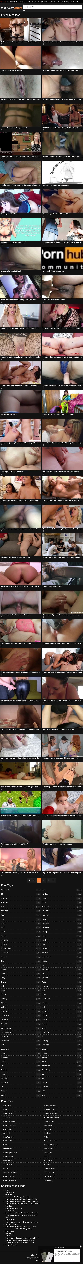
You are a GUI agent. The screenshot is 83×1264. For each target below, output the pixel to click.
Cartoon (21, 994)
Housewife (62, 911)
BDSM (21, 932)
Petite (62, 982)
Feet (21, 1066)
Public (62, 994)
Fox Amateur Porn (53, 1)
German (21, 1091)
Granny (21, 1095)
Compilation (21, 1015)
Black (21, 961)
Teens (62, 1061)
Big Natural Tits (21, 948)
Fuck (7, 1190)
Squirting (62, 1041)
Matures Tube (8, 1156)
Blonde (21, 965)
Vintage (62, 1082)
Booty (21, 978)
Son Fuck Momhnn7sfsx (13, 1208)
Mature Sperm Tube (10, 1153)
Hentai (62, 902)
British (21, 986)
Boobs (21, 974)
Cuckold (21, 1024)
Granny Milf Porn (9, 1176)
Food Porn (47, 1133)
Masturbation (62, 957)
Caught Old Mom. (11, 1245)
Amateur (21, 898)
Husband (62, 915)
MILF (62, 965)
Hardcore (62, 898)
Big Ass (21, 936)
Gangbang (21, 1082)
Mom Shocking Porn (51, 1113)
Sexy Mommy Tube (9, 1172)
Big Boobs (21, 940)
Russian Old (7, 1149)
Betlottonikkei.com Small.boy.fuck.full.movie (20, 1240)
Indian (62, 919)
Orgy (62, 974)
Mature (62, 961)
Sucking (62, 1053)
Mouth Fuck (9, 1233)
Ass (21, 919)
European (21, 1057)
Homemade (62, 907)
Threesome (62, 1066)
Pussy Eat (8, 1236)
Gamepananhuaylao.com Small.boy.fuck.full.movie (22, 1222)
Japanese (62, 927)
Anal (21, 907)
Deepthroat (21, 1041)
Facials (21, 1061)
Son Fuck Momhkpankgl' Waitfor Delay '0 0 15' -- (21, 1199)
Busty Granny (8, 1160)
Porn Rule (6, 1133)
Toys (62, 1078)
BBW (21, 927)
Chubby (21, 1003)
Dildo (21, 1045)
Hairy (62, 890)
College (21, 1007)
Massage (62, 953)
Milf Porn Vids (49, 1172)
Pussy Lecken (10, 1220)
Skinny (62, 1028)
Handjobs (62, 894)
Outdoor (62, 978)
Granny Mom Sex (9, 1113)
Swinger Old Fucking (51, 1145)
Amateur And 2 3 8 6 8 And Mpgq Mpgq (18, 1229)
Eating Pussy (9, 1192)
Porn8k (5, 1168)
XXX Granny (7, 1164)
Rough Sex (62, 1011)
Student (62, 1049)
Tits (62, 1074)
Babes (21, 923)
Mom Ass (6, 1109)
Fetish (21, 1074)
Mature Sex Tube (50, 1106)
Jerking (62, 932)
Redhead (62, 1003)
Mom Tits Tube (49, 1109)
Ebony (21, 1053)
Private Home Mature (51, 1117)
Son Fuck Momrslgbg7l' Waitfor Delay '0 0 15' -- (21, 1226)
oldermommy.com (33, 1)
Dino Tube (47, 1129)
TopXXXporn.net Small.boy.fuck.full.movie (19, 1242)
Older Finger (48, 1125)
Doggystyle (21, 1049)
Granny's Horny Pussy (13, 1224)
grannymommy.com (13, 1)
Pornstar (62, 986)
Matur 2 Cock (10, 1217)
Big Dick (21, 944)
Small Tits (62, 1032)
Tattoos (62, 1057)
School (62, 1020)
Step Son (8, 1206)
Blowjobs (21, 969)
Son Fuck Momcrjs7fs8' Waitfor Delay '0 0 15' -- (21, 1201)
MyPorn (47, 1137)
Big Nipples (21, 953)
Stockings (62, 1045)
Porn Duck (47, 1156)
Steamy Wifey (10, 1210)
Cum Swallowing (21, 1032)
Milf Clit (5, 1145)
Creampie (21, 1020)
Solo (62, 1036)
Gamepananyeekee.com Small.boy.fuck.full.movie (22, 1238)
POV (62, 990)
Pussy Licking (62, 999)
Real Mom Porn (49, 1176)
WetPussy (11, 7)
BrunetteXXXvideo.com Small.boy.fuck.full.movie (21, 1215)
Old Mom (8, 1194)
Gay (21, 1087)
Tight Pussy (62, 1070)
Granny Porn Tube (66, 1)
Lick (62, 944)
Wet (62, 1091)
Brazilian (21, 982)
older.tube (23, 1)
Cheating (21, 999)
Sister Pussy (9, 1231)
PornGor (47, 1164)
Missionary (62, 969)
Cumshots (21, 1036)
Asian (21, 915)
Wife (62, 1095)
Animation (21, 911)
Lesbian (62, 940)
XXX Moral (44, 1)
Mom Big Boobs (49, 1168)
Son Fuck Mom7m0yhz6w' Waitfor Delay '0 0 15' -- (22, 1204)
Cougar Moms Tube (51, 1141)
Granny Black (48, 1149)
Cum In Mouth (21, 1028)
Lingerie (62, 948)
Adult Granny (48, 1180)
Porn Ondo (48, 1153)
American (21, 902)
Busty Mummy (49, 1121)
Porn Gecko (48, 1160)
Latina (62, 936)
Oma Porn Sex (8, 1137)
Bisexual (21, 957)
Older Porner (77, 1)
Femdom (21, 1070)
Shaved (62, 1024)
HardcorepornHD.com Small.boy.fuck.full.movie (21, 1213)
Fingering (21, 1078)
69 (21, 894)
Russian (62, 1015)
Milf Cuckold (7, 1141)
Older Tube (7, 1106)
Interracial (62, 923)
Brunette (21, 990)
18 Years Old (21, 890)
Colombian (21, 1011)
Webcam (62, 1087)
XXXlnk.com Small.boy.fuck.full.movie (18, 1197)
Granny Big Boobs (9, 1180)
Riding (62, 1007)
